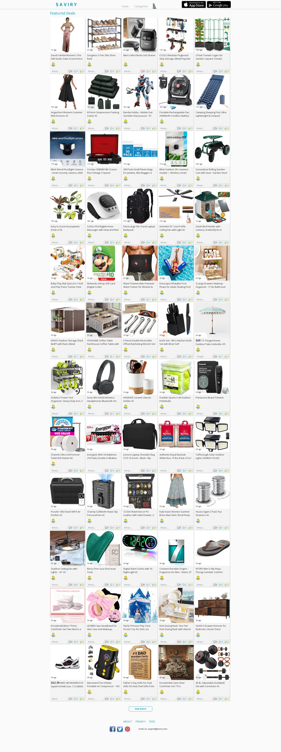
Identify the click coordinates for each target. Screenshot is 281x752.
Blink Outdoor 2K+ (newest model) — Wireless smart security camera (173, 173)
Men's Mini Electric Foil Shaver (139, 55)
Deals (125, 6)
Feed (152, 721)
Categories (141, 6)
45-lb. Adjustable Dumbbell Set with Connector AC (210, 684)
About (127, 721)
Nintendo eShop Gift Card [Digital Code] (101, 285)
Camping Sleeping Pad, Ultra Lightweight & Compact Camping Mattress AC (211, 116)
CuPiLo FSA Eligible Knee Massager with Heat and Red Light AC (102, 230)
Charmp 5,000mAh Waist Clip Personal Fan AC (102, 513)
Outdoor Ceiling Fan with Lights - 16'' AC (64, 570)
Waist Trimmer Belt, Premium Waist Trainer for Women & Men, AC (138, 287)
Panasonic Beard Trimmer (210, 397)
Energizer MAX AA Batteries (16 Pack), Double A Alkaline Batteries (102, 458)
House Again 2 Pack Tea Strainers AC (209, 513)
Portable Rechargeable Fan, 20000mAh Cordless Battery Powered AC (174, 116)
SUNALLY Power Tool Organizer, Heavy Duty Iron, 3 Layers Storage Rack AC (67, 401)
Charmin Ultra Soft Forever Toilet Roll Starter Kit (65, 456)
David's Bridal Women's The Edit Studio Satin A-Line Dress (67, 57)
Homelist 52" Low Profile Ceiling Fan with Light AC (172, 228)
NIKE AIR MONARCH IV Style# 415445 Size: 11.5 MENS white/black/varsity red (67, 686)
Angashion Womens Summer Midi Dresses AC (66, 114)
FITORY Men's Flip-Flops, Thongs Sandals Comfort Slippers (209, 572)
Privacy (140, 721)
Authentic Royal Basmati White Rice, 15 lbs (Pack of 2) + (175, 458)
